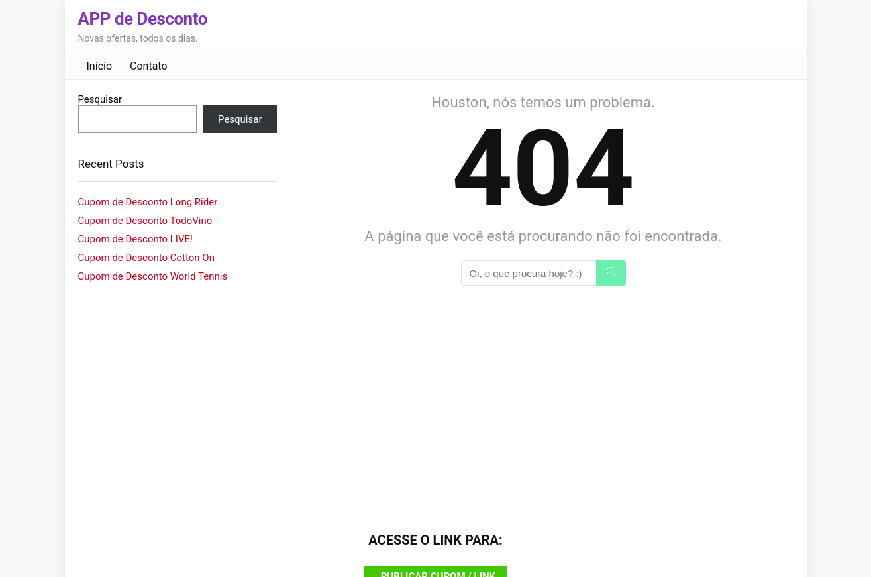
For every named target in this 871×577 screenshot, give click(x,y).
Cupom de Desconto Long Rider (148, 202)
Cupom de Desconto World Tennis (153, 276)
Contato (149, 66)
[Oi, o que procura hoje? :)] (611, 273)
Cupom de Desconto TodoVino (145, 221)
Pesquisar (100, 99)
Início (100, 66)
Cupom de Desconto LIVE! (135, 239)
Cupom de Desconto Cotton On (146, 258)
